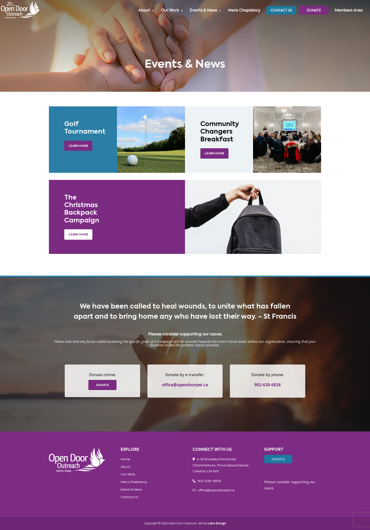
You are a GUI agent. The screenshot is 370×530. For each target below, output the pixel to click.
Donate (314, 10)
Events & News (203, 11)
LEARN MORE (214, 153)
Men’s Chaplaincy (244, 11)
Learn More (78, 146)
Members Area (348, 11)
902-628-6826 (267, 384)
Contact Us (281, 10)
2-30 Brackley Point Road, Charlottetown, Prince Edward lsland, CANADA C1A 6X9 (221, 465)
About (144, 11)
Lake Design (217, 523)
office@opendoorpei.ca (185, 384)
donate (102, 385)
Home (125, 459)
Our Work (170, 11)
